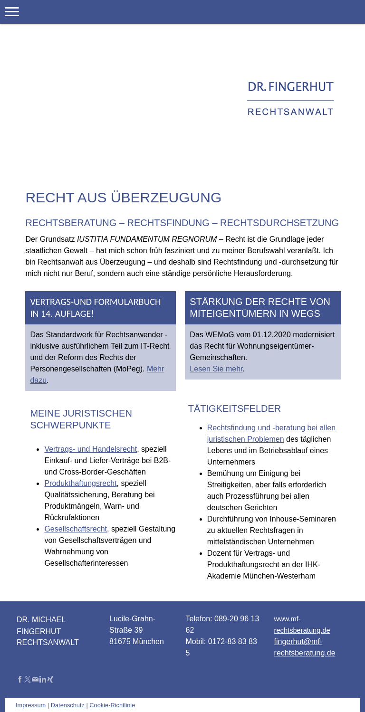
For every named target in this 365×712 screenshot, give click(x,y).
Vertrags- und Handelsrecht (90, 449)
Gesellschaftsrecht (75, 529)
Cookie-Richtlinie (112, 705)
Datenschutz (68, 705)
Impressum (31, 705)
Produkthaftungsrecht (80, 483)
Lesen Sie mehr (216, 369)
